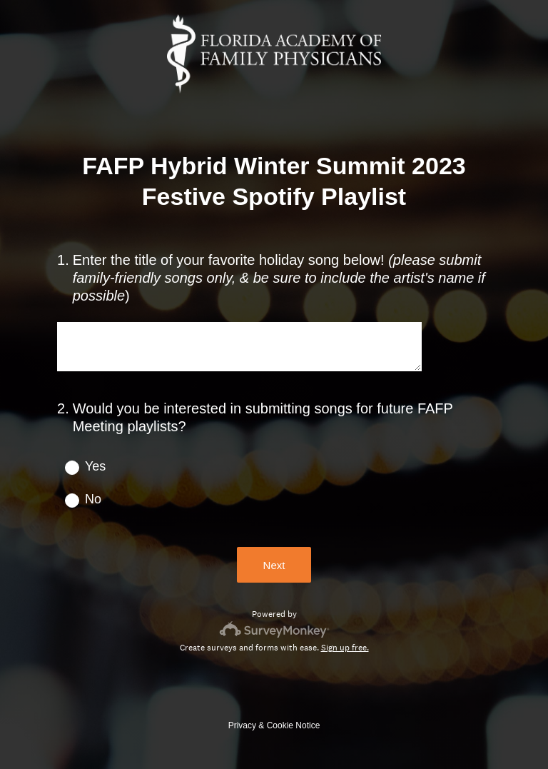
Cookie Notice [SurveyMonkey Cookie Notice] (293, 725)
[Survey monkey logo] (274, 629)
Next (274, 565)
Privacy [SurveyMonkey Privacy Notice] (242, 725)
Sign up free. (345, 647)
